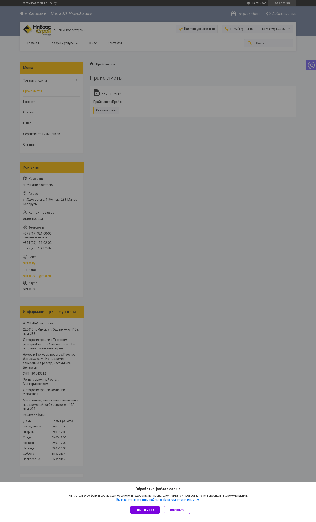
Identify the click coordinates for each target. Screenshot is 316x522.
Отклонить (177, 509)
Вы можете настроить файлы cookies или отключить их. (156, 500)
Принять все (145, 509)
